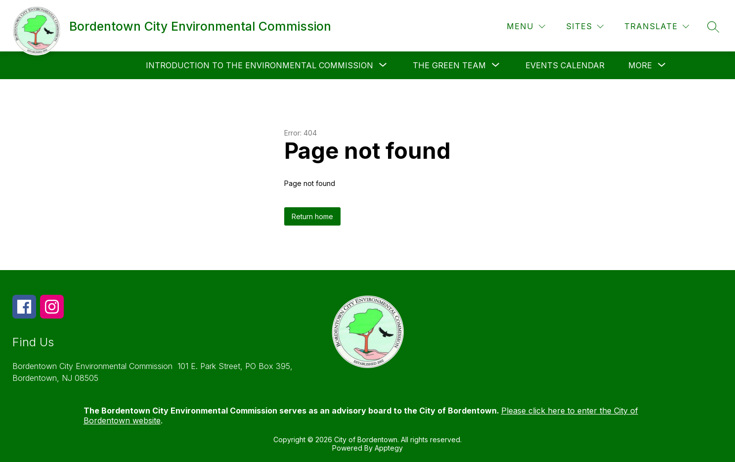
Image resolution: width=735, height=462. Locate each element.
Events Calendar (565, 65)
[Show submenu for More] (640, 65)
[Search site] (713, 27)
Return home (312, 216)
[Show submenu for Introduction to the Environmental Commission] (259, 65)
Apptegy (389, 448)
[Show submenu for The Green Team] (449, 65)
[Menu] (526, 26)
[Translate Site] (657, 26)
